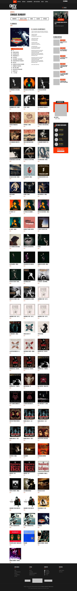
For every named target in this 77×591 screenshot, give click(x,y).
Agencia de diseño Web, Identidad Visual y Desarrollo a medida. (38, 588)
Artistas (19, 1)
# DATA (30, 570)
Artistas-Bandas (17, 571)
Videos (31, 18)
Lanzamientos (29, 1)
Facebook (46, 573)
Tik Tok (46, 574)
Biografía (14, 18)
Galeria (38, 18)
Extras (46, 1)
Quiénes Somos (61, 570)
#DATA (42, 1)
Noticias (23, 1)
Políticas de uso (51, 586)
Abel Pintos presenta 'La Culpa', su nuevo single (63, 50)
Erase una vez (32, 574)
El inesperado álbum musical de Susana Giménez (64, 82)
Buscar (64, 7)
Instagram (47, 571)
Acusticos (31, 571)
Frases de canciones (33, 573)
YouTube (46, 570)
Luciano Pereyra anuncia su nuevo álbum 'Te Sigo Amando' (63, 66)
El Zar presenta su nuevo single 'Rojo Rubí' (63, 58)
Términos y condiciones (44, 586)
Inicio (15, 1)
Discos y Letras (23, 19)
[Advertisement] (61, 93)
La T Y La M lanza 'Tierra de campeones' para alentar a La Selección (64, 74)
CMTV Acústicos (37, 1)
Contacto (60, 571)
